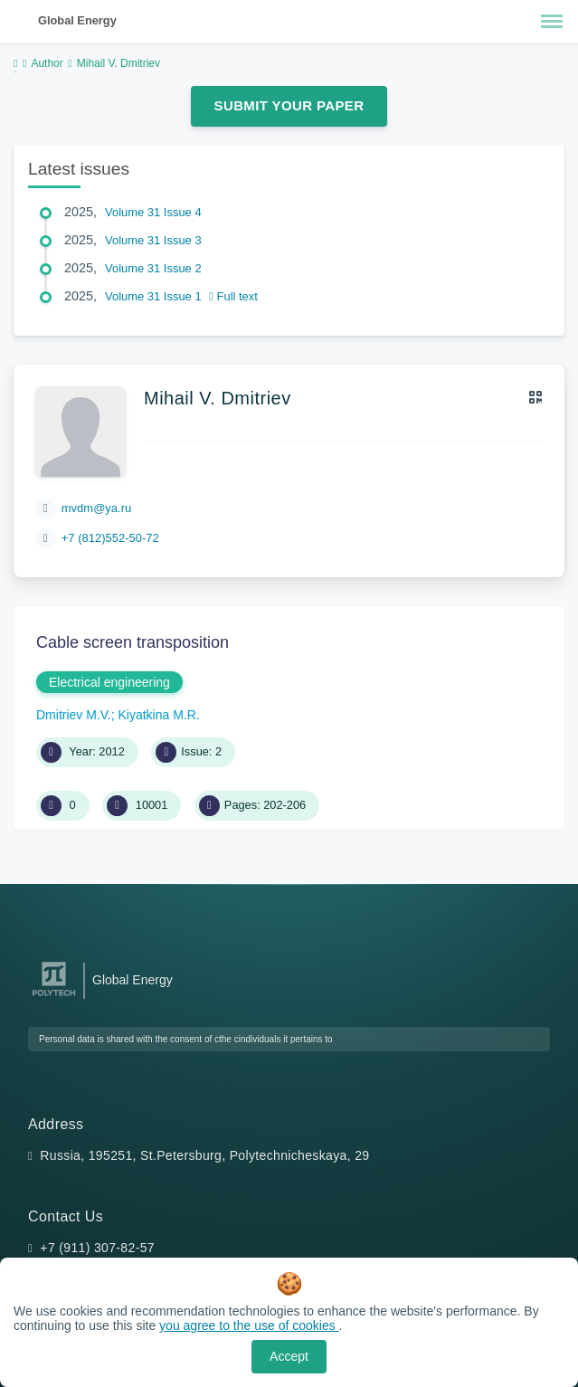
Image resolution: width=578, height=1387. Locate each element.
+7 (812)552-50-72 (110, 538)
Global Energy (77, 20)
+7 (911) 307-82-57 (97, 1247)
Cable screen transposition (132, 642)
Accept (289, 1356)
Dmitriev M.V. (73, 715)
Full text (233, 296)
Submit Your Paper (289, 105)
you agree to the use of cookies (248, 1325)
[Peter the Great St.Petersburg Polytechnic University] (54, 996)
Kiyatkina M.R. (159, 715)
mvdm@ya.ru (97, 508)
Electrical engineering (109, 682)
